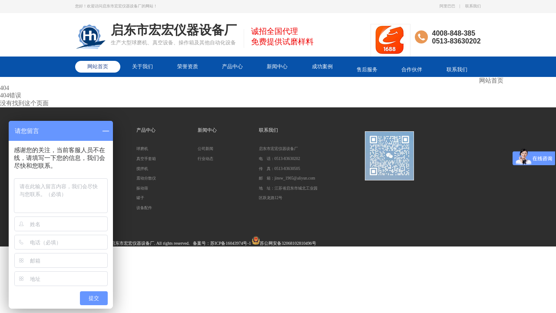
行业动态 (205, 158)
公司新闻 (205, 149)
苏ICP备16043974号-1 (230, 243)
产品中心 (232, 66)
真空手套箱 (146, 158)
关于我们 (142, 66)
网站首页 (97, 66)
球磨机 (142, 149)
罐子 (140, 198)
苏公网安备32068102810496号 (288, 243)
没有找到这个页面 (24, 103)
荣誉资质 (187, 66)
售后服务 (367, 70)
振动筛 (142, 188)
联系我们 (473, 6)
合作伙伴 (411, 70)
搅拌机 (142, 168)
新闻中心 (277, 66)
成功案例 (322, 66)
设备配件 (144, 208)
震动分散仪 (146, 178)
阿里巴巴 (447, 6)
